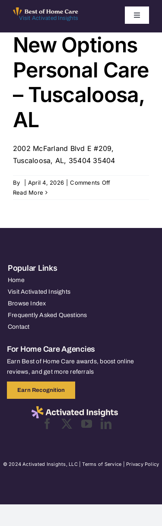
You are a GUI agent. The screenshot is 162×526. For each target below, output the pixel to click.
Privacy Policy (142, 464)
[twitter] (66, 423)
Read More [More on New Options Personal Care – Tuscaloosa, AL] (28, 192)
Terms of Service (101, 464)
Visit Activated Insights (48, 18)
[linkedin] (106, 423)
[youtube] (86, 423)
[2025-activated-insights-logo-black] (75, 409)
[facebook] (47, 423)
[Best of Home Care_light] (45, 10)
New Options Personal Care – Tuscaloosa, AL (81, 82)
